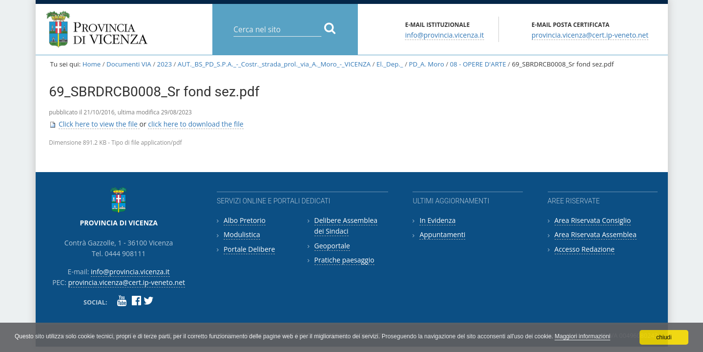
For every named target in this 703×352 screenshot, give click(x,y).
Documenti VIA (128, 64)
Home (92, 64)
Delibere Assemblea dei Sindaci (346, 226)
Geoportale (332, 245)
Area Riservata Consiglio (593, 220)
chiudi (663, 337)
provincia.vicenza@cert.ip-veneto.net (590, 34)
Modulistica (242, 234)
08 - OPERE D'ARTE (478, 64)
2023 (164, 64)
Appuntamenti (442, 234)
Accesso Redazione (585, 249)
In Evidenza (437, 220)
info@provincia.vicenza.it (444, 34)
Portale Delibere (249, 249)
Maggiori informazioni (582, 336)
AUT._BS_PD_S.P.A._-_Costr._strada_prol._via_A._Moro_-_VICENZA (274, 64)
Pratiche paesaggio (344, 259)
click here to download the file (195, 124)
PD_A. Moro (426, 64)
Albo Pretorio (245, 220)
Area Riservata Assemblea (596, 234)
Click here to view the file (99, 124)
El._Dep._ (389, 64)
